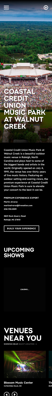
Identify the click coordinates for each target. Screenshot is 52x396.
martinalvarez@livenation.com (18, 205)
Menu (6, 7)
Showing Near (11, 344)
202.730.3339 (10, 209)
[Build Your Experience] (45, 7)
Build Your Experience (21, 228)
